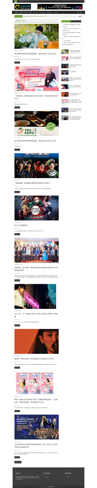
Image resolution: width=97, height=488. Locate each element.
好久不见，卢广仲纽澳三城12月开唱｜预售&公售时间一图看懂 (75, 87)
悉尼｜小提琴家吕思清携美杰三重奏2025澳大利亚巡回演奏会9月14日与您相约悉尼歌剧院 (75, 118)
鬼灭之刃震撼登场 (20, 225)
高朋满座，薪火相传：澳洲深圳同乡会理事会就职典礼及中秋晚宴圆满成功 (75, 79)
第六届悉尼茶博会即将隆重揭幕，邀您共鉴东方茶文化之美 (34, 16)
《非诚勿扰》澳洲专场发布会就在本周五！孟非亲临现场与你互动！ (75, 58)
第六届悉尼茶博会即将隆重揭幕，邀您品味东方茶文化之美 (35, 141)
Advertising (49, 12)
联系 (31, 12)
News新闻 (20, 12)
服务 (26, 12)
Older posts (18, 462)
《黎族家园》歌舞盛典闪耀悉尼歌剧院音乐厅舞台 (32, 183)
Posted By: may (17, 56)
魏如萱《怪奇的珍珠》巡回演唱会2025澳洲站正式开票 (34, 359)
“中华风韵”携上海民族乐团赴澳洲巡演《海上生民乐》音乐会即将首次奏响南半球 (75, 110)
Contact (56, 12)
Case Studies (42, 12)
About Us (35, 12)
